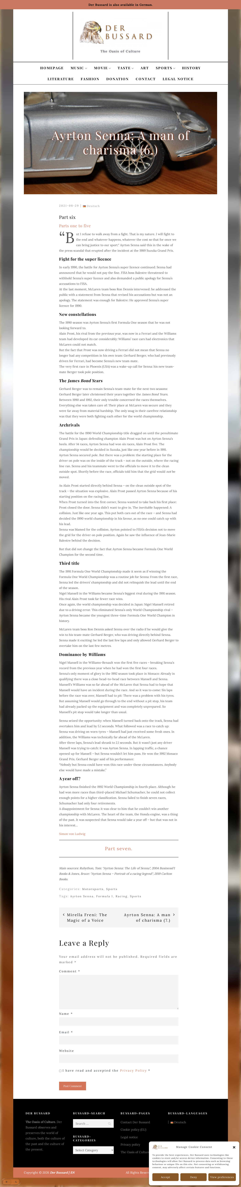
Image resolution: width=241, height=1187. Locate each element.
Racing (121, 896)
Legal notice (178, 79)
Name (66, 1014)
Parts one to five (75, 225)
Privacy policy (130, 1144)
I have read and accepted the (104, 1071)
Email (66, 1032)
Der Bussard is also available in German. (120, 5)
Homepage (52, 68)
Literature (61, 79)
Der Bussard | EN (62, 1172)
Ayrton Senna (82, 896)
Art (145, 68)
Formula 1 (104, 896)
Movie (102, 68)
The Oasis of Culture (135, 1152)
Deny (193, 1177)
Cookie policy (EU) (133, 1130)
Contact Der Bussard (135, 1122)
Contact (146, 79)
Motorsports (93, 889)
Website (66, 1051)
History (191, 68)
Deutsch (91, 206)
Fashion (90, 79)
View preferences (222, 1177)
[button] (234, 1147)
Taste (126, 68)
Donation (117, 79)
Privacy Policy (134, 1070)
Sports (165, 68)
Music (79, 68)
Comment (69, 971)
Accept (165, 1177)
